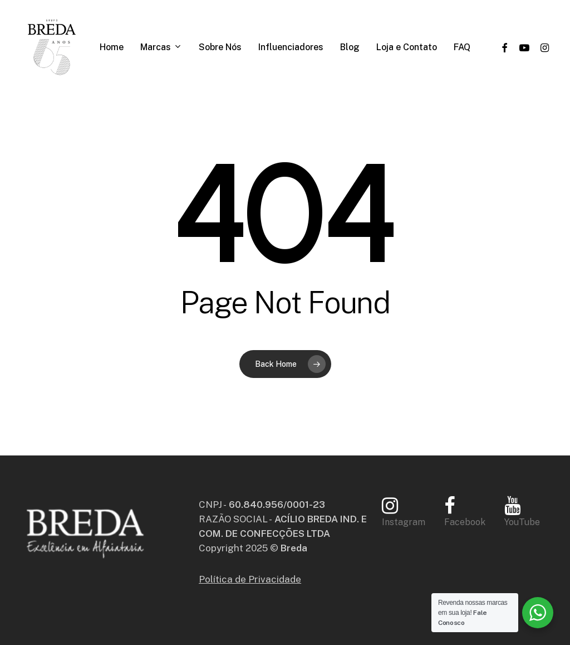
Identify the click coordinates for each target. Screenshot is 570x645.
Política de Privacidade (250, 579)
